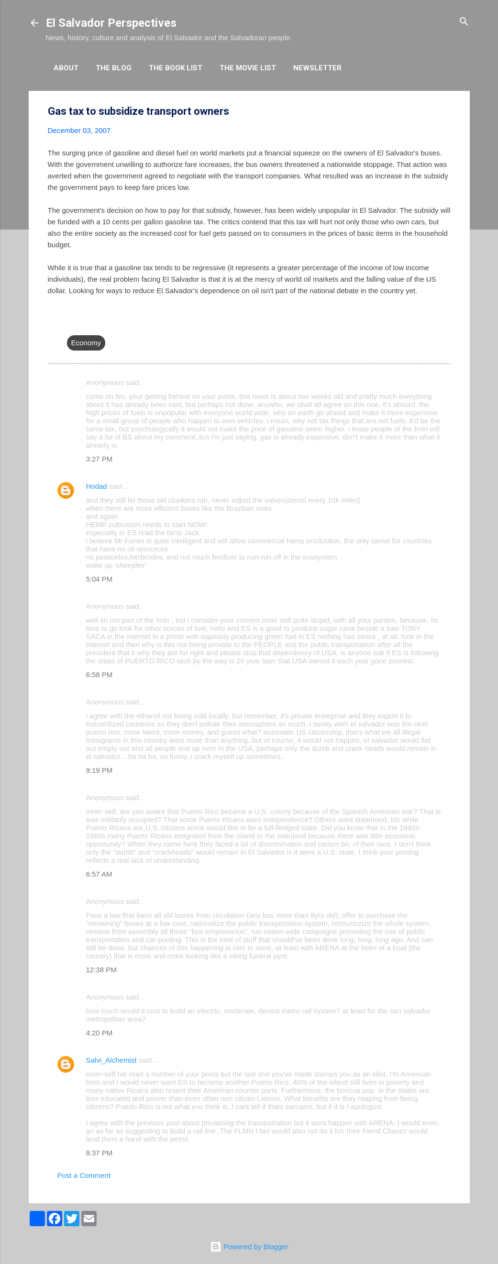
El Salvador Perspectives (111, 23)
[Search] (464, 22)
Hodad (96, 486)
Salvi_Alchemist (111, 1060)
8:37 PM (99, 1153)
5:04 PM (99, 579)
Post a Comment (84, 1175)
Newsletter (317, 68)
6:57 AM (99, 874)
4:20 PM (99, 1033)
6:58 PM (99, 674)
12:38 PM (101, 970)
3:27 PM (99, 459)
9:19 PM (99, 770)
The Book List (175, 68)
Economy (86, 343)
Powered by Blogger (249, 1246)
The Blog (114, 68)
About (66, 68)
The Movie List (248, 68)
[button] (445, 111)
